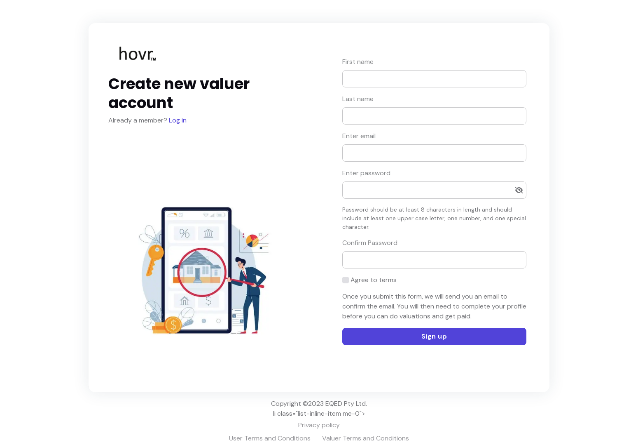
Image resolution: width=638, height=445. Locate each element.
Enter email (359, 136)
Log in (177, 120)
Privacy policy (319, 425)
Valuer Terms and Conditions (365, 438)
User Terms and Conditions (270, 438)
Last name (358, 98)
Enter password (366, 173)
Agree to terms (374, 279)
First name (358, 61)
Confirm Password (369, 242)
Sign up (434, 336)
